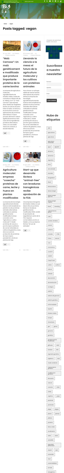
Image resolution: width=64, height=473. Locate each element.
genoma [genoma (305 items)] (50, 331)
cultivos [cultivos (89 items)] (57, 265)
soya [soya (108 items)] (49, 459)
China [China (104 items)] (49, 238)
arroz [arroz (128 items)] (49, 164)
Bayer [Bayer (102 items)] (49, 182)
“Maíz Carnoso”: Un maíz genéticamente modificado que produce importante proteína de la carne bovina (11, 72)
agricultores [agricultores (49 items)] (51, 132)
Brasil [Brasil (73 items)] (49, 206)
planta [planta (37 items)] (50, 414)
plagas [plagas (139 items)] (57, 409)
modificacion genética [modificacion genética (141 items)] (51, 373)
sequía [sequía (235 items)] (50, 450)
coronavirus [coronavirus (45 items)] (51, 247)
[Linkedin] (51, 55)
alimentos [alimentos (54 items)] (51, 156)
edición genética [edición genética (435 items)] (53, 300)
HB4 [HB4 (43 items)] (57, 349)
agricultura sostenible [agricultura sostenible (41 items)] (51, 142)
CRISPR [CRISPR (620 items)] (50, 256)
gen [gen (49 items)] (49, 326)
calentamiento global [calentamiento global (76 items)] (52, 211)
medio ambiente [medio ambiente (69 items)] (52, 363)
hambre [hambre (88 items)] (50, 349)
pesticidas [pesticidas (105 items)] (51, 405)
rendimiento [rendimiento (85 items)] (51, 431)
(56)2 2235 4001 (29, 1)
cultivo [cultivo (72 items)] (50, 265)
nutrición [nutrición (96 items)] (50, 387)
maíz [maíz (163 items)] (58, 358)
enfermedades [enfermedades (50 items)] (52, 304)
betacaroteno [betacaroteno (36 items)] (52, 186)
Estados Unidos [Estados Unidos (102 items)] (52, 313)
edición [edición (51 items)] (50, 291)
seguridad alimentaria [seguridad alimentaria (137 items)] (51, 445)
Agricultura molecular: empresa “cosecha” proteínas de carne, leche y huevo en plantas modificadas (11, 183)
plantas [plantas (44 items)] (57, 414)
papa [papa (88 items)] (58, 396)
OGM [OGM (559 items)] (58, 387)
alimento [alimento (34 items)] (50, 151)
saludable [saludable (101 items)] (50, 440)
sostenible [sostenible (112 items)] (51, 454)
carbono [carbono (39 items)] (50, 229)
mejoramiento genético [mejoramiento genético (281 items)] (52, 367)
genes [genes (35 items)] (55, 326)
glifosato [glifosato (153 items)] (50, 345)
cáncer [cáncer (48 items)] (50, 269)
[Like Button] (5, 133)
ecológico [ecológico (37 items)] (51, 287)
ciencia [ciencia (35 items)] (57, 238)
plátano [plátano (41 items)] (50, 418)
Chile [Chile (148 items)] (57, 234)
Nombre (49, 81)
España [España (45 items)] (50, 309)
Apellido (49, 87)
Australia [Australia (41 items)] (50, 173)
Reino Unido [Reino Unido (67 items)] (51, 427)
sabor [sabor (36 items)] (49, 435)
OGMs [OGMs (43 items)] (49, 391)
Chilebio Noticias (10, 55)
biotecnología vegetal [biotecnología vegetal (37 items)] (52, 201)
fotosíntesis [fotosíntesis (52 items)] (51, 322)
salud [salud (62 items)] (56, 435)
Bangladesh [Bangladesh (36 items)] (51, 178)
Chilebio (16, 53)
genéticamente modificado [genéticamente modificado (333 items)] (52, 340)
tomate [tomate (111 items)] (50, 467)
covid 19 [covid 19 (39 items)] (50, 252)
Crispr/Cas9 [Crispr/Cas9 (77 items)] (51, 260)
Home (5, 23)
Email (48, 93)
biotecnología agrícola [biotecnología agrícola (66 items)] (52, 196)
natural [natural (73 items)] (50, 383)
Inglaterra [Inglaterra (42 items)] (50, 358)
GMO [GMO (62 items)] (57, 345)
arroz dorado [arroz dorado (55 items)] (51, 169)
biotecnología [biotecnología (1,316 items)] (52, 191)
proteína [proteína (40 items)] (50, 422)
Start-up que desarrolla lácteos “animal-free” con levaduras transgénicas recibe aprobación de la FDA (32, 183)
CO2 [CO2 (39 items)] (49, 243)
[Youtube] (59, 49)
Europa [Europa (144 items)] (50, 318)
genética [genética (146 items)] (50, 335)
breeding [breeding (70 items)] (57, 206)
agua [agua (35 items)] (49, 147)
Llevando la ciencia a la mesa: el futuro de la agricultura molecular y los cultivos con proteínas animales (31, 72)
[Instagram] (54, 49)
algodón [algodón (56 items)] (56, 147)
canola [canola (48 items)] (50, 225)
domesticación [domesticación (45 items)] (52, 282)
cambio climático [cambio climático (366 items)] (53, 221)
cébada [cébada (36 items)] (50, 273)
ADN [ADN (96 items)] (49, 128)
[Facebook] (48, 49)
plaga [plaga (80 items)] (49, 409)
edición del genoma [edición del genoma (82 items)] (53, 296)
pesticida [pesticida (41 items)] (50, 400)
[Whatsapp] (57, 55)
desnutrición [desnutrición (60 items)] (51, 278)
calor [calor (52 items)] (49, 216)
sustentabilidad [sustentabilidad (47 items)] (52, 463)
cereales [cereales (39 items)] (50, 234)
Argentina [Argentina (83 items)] (50, 160)
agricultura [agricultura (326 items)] (51, 137)
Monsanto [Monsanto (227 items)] (51, 378)
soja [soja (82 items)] (56, 450)
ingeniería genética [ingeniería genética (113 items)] (53, 354)
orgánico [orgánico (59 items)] (50, 396)
